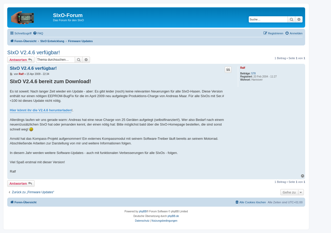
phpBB (143, 211)
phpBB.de (173, 216)
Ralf (242, 67)
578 (253, 73)
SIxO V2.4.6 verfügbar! (33, 52)
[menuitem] (38, 33)
